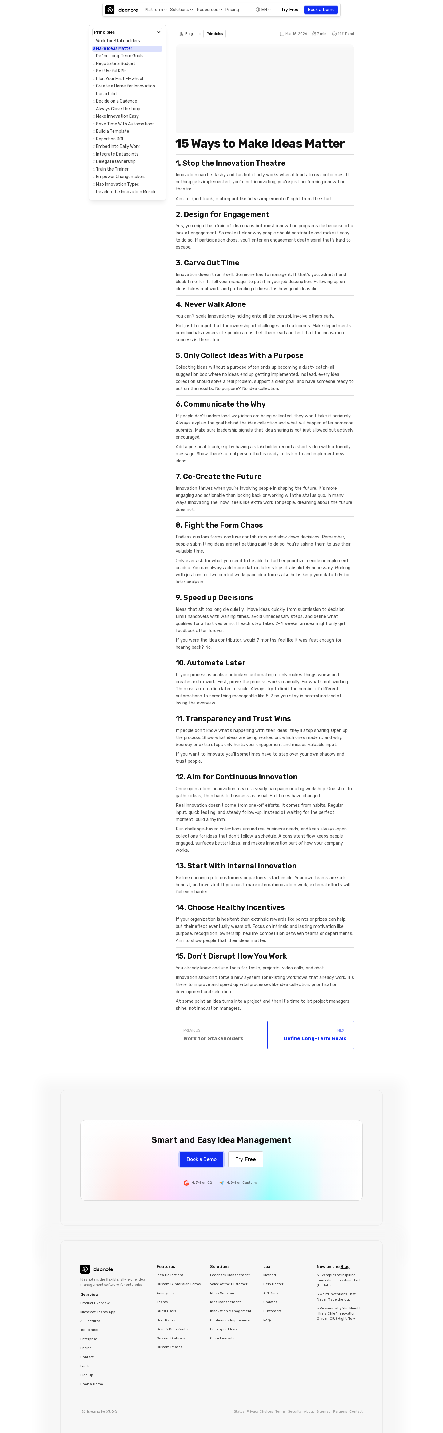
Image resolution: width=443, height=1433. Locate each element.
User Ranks (166, 1320)
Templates (89, 1330)
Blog (345, 1266)
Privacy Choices (260, 1412)
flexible (112, 1279)
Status (239, 1412)
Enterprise (88, 1339)
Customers (272, 1311)
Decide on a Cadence (116, 101)
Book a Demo (321, 9)
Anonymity (166, 1293)
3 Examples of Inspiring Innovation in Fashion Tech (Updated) (339, 1280)
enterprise (134, 1285)
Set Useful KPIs (111, 71)
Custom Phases (169, 1347)
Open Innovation (224, 1338)
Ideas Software (222, 1293)
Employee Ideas (223, 1329)
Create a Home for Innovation (125, 86)
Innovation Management (230, 1311)
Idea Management (225, 1302)
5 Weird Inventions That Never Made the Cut (336, 1296)
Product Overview (95, 1303)
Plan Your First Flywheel (119, 78)
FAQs (267, 1320)
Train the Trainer (112, 169)
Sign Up (86, 1375)
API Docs (270, 1293)
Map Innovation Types (117, 184)
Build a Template (112, 131)
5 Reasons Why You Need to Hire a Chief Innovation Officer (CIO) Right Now (340, 1313)
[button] (155, 10)
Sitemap (324, 1412)
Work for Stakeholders (118, 40)
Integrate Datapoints (117, 154)
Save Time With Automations (125, 124)
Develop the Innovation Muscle (126, 191)
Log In (85, 1366)
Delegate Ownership (116, 161)
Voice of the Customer (228, 1284)
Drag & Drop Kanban (174, 1329)
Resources (207, 9)
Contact (87, 1357)
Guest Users (166, 1311)
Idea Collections (170, 1275)
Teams (162, 1302)
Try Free (289, 9)
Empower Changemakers (121, 176)
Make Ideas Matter (114, 48)
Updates (270, 1302)
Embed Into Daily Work (118, 146)
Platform (153, 9)
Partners (340, 1412)
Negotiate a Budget (115, 63)
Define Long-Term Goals (119, 56)
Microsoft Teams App (97, 1312)
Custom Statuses (171, 1338)
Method (269, 1275)
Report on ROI (109, 139)
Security (294, 1412)
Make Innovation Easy (117, 116)
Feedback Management (230, 1275)
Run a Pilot (106, 93)
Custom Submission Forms (179, 1284)
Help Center (273, 1284)
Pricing (232, 9)
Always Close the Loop (118, 109)
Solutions (179, 9)
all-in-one (128, 1279)
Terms (280, 1412)
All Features (90, 1321)
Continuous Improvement (231, 1320)
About (309, 1412)
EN (264, 9)
